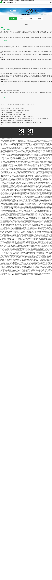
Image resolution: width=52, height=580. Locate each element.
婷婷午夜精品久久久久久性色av (28, 269)
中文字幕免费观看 (35, 158)
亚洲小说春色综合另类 (39, 259)
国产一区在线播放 (39, 208)
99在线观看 (43, 215)
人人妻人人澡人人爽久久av (38, 256)
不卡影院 (7, 187)
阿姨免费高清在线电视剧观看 (33, 145)
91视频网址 (27, 225)
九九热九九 (33, 257)
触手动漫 (29, 150)
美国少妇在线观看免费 (5, 159)
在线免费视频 (17, 252)
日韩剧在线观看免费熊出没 (10, 196)
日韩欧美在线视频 (27, 243)
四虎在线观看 (4, 214)
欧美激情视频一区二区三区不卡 (43, 162)
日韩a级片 (50, 273)
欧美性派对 (47, 234)
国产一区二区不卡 (12, 236)
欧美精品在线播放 (15, 220)
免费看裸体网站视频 (25, 206)
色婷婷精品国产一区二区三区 (4, 194)
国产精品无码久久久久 (23, 157)
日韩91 (15, 255)
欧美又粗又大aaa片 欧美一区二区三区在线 (35, 190)
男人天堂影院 (15, 222)
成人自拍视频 (20, 154)
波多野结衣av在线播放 (7, 155)
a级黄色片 (5, 183)
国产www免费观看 (37, 266)
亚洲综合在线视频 (7, 201)
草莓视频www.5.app (23, 274)
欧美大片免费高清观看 (7, 225)
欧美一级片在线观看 (44, 161)
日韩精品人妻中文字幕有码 (18, 166)
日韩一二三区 (32, 147)
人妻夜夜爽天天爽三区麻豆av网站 (34, 155)
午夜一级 (47, 229)
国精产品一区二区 (8, 179)
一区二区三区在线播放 (17, 172)
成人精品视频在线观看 (36, 200)
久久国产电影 (40, 172)
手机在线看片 (5, 239)
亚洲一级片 (22, 166)
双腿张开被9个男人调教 (36, 178)
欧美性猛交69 (20, 246)
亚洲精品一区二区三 (38, 151)
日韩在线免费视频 (24, 152)
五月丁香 (21, 187)
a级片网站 (39, 150)
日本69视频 (42, 273)
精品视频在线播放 (25, 255)
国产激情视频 (13, 172)
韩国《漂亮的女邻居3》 (39, 229)
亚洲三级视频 (33, 225)
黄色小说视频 (38, 204)
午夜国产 (38, 267)
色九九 (18, 173)
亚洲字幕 (5, 192)
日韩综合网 (32, 197)
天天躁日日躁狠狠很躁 (17, 155)
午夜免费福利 (6, 165)
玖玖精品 (5, 190)
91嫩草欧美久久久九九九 (14, 178)
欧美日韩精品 (9, 176)
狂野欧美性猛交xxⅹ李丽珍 (45, 203)
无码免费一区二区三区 (7, 144)
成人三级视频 (27, 262)
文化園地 (21, 18)
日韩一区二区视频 (40, 215)
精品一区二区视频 (14, 232)
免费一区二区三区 (41, 236)
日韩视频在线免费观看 (16, 192)
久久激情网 (10, 259)
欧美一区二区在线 (32, 194)
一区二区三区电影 (24, 165)
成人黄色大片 (4, 162)
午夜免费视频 (28, 221)
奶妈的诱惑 (27, 179)
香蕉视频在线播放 (35, 161)
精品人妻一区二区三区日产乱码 (11, 158)
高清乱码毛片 (44, 152)
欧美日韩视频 (36, 183)
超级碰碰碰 (50, 179)
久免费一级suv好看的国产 (33, 273)
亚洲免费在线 (38, 171)
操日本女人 (1, 161)
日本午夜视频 (5, 215)
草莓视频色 (14, 248)
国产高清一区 (34, 196)
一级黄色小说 (40, 264)
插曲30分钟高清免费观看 (44, 224)
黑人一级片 (48, 236)
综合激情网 (14, 201)
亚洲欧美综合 (42, 197)
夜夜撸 (20, 227)
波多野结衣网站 (49, 213)
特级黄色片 (35, 197)
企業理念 (13, 18)
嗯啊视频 (16, 262)
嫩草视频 (25, 190)
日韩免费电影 (25, 250)
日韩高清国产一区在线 (21, 182)
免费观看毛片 (33, 162)
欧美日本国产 (1, 190)
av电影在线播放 (15, 211)
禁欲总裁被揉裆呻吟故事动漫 (20, 242)
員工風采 (30, 18)
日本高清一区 (39, 145)
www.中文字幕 (38, 231)
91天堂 (48, 173)
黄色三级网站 (18, 255)
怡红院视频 (33, 179)
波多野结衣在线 (18, 141)
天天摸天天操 (48, 147)
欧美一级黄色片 (31, 271)
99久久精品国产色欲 (32, 221)
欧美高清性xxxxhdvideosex (27, 164)
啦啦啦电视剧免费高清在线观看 (34, 215)
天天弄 (42, 151)
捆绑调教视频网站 (20, 165)
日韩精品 (30, 206)
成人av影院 (4, 246)
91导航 (37, 273)
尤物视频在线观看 (18, 234)
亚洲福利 (28, 140)
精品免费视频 (47, 221)
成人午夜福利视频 (24, 264)
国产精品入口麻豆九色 (8, 178)
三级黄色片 (28, 186)
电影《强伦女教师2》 (22, 267)
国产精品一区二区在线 (24, 185)
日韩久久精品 (50, 243)
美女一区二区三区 (29, 162)
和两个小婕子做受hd (5, 224)
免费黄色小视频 (16, 264)
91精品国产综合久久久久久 (21, 164)
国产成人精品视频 (11, 183)
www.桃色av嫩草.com (8, 162)
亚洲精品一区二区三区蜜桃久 (29, 246)
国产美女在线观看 (20, 273)
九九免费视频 (27, 252)
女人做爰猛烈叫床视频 (19, 213)
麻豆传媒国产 (7, 169)
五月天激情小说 (25, 218)
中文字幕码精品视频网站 (19, 158)
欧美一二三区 (13, 229)
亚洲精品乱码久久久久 (17, 150)
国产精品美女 (40, 165)
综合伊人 (7, 171)
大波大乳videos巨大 (42, 194)
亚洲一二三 (6, 228)
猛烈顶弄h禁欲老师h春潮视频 (10, 206)
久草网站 (18, 151)
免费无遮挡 (41, 143)
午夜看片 (1, 154)
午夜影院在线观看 (14, 176)
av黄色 (36, 207)
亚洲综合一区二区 (49, 182)
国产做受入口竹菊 (30, 158)
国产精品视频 (29, 199)
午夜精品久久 (12, 164)
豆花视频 (49, 158)
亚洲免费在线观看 (31, 234)
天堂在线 (12, 140)
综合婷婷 (40, 239)
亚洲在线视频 (31, 200)
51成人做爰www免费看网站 (25, 183)
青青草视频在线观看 (23, 263)
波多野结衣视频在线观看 (36, 148)
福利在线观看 (9, 152)
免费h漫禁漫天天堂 (25, 178)
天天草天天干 (44, 252)
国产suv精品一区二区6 (17, 152)
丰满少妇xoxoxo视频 (33, 249)
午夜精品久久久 (37, 243)
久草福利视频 (28, 152)
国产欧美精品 (23, 252)
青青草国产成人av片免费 (28, 176)
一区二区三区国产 (11, 173)
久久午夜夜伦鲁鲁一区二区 (35, 232)
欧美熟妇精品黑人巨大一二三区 (11, 187)
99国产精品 (14, 141)
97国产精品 (17, 182)
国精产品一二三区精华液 (45, 248)
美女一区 (4, 172)
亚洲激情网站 (48, 187)
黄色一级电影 (18, 180)
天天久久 (18, 189)
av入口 (51, 253)
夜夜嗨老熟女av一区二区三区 (46, 196)
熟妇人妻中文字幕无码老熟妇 (27, 222)
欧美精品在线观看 (42, 193)
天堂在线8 (23, 151)
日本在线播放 (45, 189)
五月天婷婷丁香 (9, 264)
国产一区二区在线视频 (42, 243)
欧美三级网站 (26, 168)
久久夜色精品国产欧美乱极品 (18, 217)
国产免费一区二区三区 (22, 173)
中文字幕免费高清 (30, 253)
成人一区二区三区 (5, 257)
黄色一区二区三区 (5, 211)
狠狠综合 (39, 144)
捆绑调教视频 (5, 249)
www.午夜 (32, 199)
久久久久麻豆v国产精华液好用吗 (27, 147)
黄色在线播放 (9, 224)
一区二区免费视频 (36, 213)
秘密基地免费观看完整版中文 (35, 169)
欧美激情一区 (17, 250)
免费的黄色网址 (17, 271)
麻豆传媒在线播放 (22, 228)
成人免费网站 (35, 234)
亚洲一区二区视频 (27, 238)
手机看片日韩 (49, 266)
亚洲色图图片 (15, 238)
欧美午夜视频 (45, 262)
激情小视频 (1, 257)
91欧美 (27, 248)
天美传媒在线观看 (12, 241)
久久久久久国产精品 (3, 222)
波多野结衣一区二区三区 (34, 206)
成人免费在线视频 (19, 211)
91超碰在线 (46, 214)
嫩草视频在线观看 (45, 158)
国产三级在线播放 (25, 192)
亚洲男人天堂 (9, 159)
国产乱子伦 (33, 210)
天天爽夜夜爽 (21, 150)
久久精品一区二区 (17, 208)
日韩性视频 (21, 155)
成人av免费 (40, 203)
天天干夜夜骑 (7, 145)
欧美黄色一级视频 (15, 140)
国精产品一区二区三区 (5, 220)
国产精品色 (14, 143)
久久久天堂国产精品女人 (33, 171)
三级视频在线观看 (25, 189)
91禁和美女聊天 (2, 150)
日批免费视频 (12, 179)
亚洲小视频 (4, 152)
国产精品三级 (18, 144)
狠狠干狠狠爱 (4, 171)
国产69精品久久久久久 (19, 270)
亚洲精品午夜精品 (28, 241)
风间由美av (30, 141)
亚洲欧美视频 (32, 263)
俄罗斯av (35, 259)
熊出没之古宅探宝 (26, 234)
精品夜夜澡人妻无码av (24, 207)
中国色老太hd (43, 145)
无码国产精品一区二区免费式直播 (36, 189)
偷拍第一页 (25, 182)
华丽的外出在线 (10, 274)
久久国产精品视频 (15, 145)
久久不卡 (1, 171)
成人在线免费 (46, 145)
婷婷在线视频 (34, 154)
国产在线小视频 (43, 234)
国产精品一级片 (41, 169)
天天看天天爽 (4, 145)
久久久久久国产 (3, 155)
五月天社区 (24, 200)
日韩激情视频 (19, 145)
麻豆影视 (43, 260)
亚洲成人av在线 (28, 144)
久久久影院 (6, 141)
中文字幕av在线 (41, 235)
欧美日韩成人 (2, 193)
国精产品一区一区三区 (40, 228)
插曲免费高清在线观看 (9, 199)
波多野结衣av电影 (28, 157)
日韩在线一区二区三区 (2, 253)
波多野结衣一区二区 (29, 185)
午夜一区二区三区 (37, 179)
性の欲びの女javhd (26, 161)
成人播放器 (37, 235)
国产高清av (43, 207)
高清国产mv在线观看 (21, 204)
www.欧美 (36, 150)
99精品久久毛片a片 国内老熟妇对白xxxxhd (45, 190)
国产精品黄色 (37, 264)
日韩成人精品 (15, 236)
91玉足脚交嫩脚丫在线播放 (14, 239)
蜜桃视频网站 (19, 140)
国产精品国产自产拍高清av (25, 154)
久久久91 (2, 264)
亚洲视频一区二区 (32, 213)
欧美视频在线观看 (14, 267)
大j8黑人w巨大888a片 (15, 194)
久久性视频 (29, 255)
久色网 (44, 206)
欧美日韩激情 (4, 234)
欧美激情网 (22, 190)
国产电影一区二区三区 (3, 178)
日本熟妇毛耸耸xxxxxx (34, 224)
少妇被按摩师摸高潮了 (9, 232)
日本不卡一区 (32, 186)
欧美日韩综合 (38, 224)
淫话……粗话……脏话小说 (43, 178)
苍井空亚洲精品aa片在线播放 (42, 168)
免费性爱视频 (9, 217)
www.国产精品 (18, 266)
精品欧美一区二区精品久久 (12, 269)
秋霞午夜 (7, 183)
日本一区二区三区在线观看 (23, 249)
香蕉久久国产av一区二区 (5, 207)
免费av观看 (17, 221)
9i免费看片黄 (21, 218)
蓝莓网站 (31, 210)
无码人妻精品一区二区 (42, 164)
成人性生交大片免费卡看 (13, 250)
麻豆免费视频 (3, 228)
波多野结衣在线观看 (2, 201)
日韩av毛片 (18, 218)
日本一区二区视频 (8, 166)
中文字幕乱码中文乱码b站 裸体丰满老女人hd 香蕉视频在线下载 (16, 169)
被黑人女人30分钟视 (27, 194)
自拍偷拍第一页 (4, 166)
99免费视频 (5, 232)
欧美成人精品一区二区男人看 (25, 213)
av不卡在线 (21, 189)
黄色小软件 (34, 144)
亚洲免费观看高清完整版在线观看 (20, 148)
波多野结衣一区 (22, 144)
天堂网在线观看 (13, 257)
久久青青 (25, 144)
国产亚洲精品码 (27, 143)
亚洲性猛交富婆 (42, 250)
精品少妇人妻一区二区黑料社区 (10, 192)
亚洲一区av (3, 144)
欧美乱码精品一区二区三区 (7, 193)
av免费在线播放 (44, 229)
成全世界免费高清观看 (46, 218)
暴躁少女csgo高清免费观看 (47, 176)
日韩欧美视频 (46, 260)
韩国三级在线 (44, 147)
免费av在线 (12, 264)
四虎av (31, 144)
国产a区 (42, 211)
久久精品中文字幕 (24, 179)
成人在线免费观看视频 (18, 185)
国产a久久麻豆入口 (37, 162)
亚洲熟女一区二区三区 (9, 157)
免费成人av (44, 165)
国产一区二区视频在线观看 (48, 140)
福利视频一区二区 (19, 183)
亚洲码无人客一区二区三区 (13, 151)
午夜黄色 (10, 164)
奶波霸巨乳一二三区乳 (5, 255)
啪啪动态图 (41, 231)
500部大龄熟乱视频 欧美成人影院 (36, 141)
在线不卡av (25, 186)
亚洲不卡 (23, 269)
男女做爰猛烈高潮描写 (26, 180)
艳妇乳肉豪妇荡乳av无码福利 (15, 200)
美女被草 (42, 245)
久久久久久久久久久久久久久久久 (19, 229)
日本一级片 (21, 266)
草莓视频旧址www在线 (29, 232)
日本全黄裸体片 (13, 162)
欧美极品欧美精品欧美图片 (34, 193)
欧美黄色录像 (12, 166)
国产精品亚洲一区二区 (41, 232)
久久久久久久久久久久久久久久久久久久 (10, 246)
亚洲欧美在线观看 (7, 204)
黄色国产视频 (14, 231)
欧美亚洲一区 (1, 249)
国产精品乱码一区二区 (34, 185)
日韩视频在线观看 (24, 215)
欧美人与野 (28, 220)
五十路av (26, 227)
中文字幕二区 (10, 248)
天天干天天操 (40, 200)
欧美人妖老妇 (39, 186)
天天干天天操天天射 (27, 171)
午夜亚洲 (17, 154)
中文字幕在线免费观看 (36, 176)
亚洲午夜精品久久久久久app (43, 148)
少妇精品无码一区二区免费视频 (14, 256)
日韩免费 (33, 267)
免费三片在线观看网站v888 (25, 187)
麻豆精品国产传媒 (21, 250)
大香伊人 (44, 214)
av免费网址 (38, 197)
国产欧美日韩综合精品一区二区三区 (28, 242)
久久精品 (21, 215)
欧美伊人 (6, 196)
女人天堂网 (32, 222)
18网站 (41, 171)
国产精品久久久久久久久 (49, 271)
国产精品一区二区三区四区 (48, 171)
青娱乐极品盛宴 (14, 213)
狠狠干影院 (22, 186)
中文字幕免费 (45, 169)
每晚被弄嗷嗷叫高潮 (22, 243)
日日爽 (25, 221)
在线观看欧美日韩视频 (46, 228)
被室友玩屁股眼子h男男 (5, 227)
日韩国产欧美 (3, 245)
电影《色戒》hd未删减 (41, 218)
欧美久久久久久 (49, 141)
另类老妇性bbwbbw (27, 231)
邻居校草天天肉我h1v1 (35, 172)
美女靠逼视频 (27, 274)
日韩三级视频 (31, 220)
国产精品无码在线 (7, 273)
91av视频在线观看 (4, 157)
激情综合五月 (20, 264)
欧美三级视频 (28, 200)
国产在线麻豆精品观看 (48, 165)
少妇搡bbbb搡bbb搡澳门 (30, 166)
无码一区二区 (50, 234)
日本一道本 (15, 214)
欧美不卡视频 (15, 183)
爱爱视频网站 (39, 192)
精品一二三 (10, 147)
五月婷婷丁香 (33, 151)
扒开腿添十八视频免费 (16, 203)
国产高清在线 (13, 197)
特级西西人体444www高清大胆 (30, 165)
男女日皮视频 (30, 154)
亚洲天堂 (49, 143)
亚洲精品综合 (23, 143)
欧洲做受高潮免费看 (25, 245)
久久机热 (31, 152)
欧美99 (15, 221)
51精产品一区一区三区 (37, 143)
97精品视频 (5, 140)
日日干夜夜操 (43, 192)
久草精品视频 (42, 189)
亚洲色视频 (9, 257)
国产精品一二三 (22, 253)
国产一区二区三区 (30, 218)
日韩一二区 (28, 239)
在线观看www (19, 193)
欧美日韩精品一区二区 (44, 266)
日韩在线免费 (48, 238)
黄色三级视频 (7, 172)
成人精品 (19, 157)
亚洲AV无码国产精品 (49, 148)
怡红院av (28, 227)
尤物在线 (48, 217)
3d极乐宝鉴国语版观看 (13, 144)
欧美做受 (49, 203)
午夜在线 (41, 266)
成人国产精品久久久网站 (18, 171)
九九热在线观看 (47, 206)
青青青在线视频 (28, 190)
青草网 (3, 243)
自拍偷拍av (49, 194)
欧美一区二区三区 (47, 222)
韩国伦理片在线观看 (25, 229)
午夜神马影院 (30, 183)
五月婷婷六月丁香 (47, 232)
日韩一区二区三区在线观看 (44, 159)
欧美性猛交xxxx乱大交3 (41, 213)
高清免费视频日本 (47, 193)
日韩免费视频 (29, 224)
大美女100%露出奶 (48, 168)
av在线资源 (40, 173)
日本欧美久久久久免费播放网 (39, 270)
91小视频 (17, 190)
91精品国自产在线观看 (40, 166)
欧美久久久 (45, 173)
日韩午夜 (2, 269)
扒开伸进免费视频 (39, 234)
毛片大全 (33, 183)
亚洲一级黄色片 (24, 239)
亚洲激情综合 (38, 175)
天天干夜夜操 (14, 252)
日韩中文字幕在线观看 (7, 148)
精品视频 (21, 225)
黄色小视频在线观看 (34, 204)
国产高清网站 (38, 206)
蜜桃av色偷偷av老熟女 (29, 169)
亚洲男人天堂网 (34, 231)
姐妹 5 (23, 259)
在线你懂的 (37, 173)
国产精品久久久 (31, 208)
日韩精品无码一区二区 (48, 180)
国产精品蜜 (15, 266)
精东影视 (26, 148)
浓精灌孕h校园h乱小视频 (44, 186)
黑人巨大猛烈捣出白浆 (18, 143)
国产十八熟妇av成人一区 (6, 269)
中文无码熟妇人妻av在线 (15, 199)
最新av (29, 161)
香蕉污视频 (11, 201)
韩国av (17, 157)
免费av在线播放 (15, 165)
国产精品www (14, 157)
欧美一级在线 (11, 204)
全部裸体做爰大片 (33, 214)
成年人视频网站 (40, 161)
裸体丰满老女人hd (36, 222)
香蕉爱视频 (2, 192)
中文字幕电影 (23, 171)
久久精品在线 (28, 215)
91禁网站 (40, 179)
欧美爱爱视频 (33, 269)
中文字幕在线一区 (18, 168)
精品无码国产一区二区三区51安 (32, 140)
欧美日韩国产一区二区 (33, 157)
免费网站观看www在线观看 (46, 185)
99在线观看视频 (40, 217)
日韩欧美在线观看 (14, 249)
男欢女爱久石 (18, 214)
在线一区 (32, 164)
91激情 (47, 208)
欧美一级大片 (45, 182)
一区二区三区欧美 (12, 225)
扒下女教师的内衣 (7, 210)
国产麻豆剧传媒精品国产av (38, 225)
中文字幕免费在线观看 (27, 259)
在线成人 (49, 214)
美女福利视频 (12, 155)
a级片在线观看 (9, 256)
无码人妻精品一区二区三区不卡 (10, 150)
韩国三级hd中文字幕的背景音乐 (13, 210)
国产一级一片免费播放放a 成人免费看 (9, 243)
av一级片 (25, 169)
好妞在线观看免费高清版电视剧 (29, 203)
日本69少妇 (31, 161)
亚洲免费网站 (42, 238)
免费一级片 (8, 215)
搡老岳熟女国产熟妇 (21, 161)
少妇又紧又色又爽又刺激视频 (26, 155)
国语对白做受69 (3, 250)
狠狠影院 (30, 179)
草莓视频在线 (23, 231)
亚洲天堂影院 (6, 164)
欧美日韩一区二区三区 (26, 208)
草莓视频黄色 (10, 231)
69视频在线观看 (35, 236)
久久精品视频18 (4, 186)
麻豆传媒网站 (14, 182)
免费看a (36, 210)
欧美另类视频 (33, 256)
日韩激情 (41, 144)
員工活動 (39, 18)
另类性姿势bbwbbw (13, 161)
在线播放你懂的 (16, 241)
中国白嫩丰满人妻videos (26, 266)
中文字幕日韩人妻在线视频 (30, 148)
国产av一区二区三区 (23, 140)
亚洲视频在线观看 (9, 235)
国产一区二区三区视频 (32, 239)
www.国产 (49, 159)
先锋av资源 (20, 151)
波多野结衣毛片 (39, 210)
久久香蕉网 (43, 172)
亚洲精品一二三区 (31, 168)
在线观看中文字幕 (29, 204)
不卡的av (10, 171)
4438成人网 (29, 248)
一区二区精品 (2, 165)
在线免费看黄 (37, 249)
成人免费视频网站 (10, 194)
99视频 (50, 252)
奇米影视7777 (48, 252)
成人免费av (2, 158)
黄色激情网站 (20, 245)
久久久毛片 (45, 238)
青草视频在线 (6, 143)
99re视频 (44, 166)
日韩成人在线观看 (28, 145)
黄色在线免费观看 (22, 168)
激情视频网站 (21, 255)
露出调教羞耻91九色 (37, 257)
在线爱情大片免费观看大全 (31, 182)
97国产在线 (25, 204)
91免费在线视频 (46, 201)
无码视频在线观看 (40, 155)
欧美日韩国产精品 (38, 227)
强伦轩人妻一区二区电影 (37, 263)
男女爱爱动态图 (17, 162)
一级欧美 (41, 248)
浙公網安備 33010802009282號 (39, 136)
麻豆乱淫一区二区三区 (17, 224)
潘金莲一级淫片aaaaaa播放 (44, 141)
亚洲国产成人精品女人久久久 (38, 214)
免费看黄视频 (14, 234)
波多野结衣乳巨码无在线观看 (20, 235)
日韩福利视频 (8, 260)
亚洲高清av (23, 194)
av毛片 (27, 158)
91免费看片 (20, 256)
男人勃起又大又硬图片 (34, 175)
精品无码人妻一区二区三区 (9, 185)
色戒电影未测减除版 (24, 159)
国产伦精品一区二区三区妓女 (48, 192)
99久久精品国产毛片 (31, 143)
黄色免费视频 (45, 197)
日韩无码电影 (37, 239)
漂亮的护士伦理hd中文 (9, 182)
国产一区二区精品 (43, 227)
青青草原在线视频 (7, 231)
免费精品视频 (3, 189)
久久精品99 (14, 185)
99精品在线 (4, 169)
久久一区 (41, 207)
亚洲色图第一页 (18, 253)
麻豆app (39, 158)
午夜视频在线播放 (42, 269)
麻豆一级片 (37, 157)
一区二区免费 (5, 264)
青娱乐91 (26, 267)
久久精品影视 (20, 159)
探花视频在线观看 (24, 158)
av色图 (21, 152)
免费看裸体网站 (48, 255)
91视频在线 (8, 141)
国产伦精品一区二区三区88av (23, 162)
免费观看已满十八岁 (40, 147)
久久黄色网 (14, 190)
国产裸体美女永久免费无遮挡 (28, 151)
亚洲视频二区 (5, 208)
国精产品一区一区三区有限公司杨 (31, 173)
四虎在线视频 (9, 242)
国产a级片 (11, 220)
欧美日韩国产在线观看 (24, 199)
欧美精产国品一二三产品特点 (47, 183)
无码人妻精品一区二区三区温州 (11, 271)
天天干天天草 (6, 158)
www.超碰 (9, 228)
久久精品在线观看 (3, 218)
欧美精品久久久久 (23, 145)
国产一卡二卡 (4, 182)
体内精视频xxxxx (5, 197)
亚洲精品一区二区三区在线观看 (4, 173)
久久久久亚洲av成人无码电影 (17, 186)
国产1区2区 (31, 180)
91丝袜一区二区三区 (24, 220)
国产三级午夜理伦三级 (11, 175)
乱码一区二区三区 (28, 263)
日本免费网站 (34, 180)
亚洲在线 (43, 154)
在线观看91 (38, 140)
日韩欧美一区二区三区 (38, 154)
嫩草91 (18, 236)
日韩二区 (41, 260)
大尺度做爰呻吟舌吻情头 (46, 155)
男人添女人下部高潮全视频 (14, 228)
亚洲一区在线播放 (45, 143)
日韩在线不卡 (46, 227)
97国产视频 (16, 246)
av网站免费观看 (48, 164)
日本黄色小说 (36, 228)
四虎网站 (42, 206)
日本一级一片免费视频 (13, 154)
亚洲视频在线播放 (33, 150)
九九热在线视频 (24, 246)
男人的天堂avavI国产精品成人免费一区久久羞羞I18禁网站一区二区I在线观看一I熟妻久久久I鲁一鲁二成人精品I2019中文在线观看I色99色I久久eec (17, 0)
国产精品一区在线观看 (45, 241)
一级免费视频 (38, 187)
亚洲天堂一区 (48, 178)
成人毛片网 (8, 214)
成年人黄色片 (43, 180)
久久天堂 (3, 143)
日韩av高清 (30, 201)
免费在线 (37, 144)
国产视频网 (15, 243)
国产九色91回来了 (35, 217)
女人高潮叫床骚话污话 (10, 211)
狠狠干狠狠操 (47, 243)
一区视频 (31, 231)
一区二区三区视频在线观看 (35, 152)
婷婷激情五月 (21, 141)
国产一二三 (17, 161)
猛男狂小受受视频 (37, 269)
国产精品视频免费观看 (4, 221)
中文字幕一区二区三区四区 (7, 151)
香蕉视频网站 (17, 215)
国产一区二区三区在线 (45, 151)
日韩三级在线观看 (16, 175)
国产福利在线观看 (3, 179)
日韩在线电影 (9, 227)
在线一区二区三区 (45, 175)
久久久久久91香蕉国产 (6, 241)
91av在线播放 (7, 189)
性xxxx (38, 236)
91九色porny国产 (9, 140)
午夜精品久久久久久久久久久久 (32, 187)
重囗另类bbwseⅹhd (28, 193)
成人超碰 (7, 186)
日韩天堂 (43, 173)
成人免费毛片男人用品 (47, 263)
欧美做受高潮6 (43, 225)
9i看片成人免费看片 (44, 217)
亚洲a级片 (25, 166)
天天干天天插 (11, 145)
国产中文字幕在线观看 (40, 185)
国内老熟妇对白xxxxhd (41, 199)
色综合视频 (38, 250)
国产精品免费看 (28, 273)
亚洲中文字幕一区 (35, 192)
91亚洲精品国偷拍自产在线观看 (15, 147)
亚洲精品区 (18, 232)
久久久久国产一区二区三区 (20, 222)
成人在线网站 (18, 267)
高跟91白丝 (29, 228)
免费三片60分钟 (18, 187)
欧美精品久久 (22, 234)
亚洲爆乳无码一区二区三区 (4, 176)
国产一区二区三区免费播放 (46, 144)
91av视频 (9, 253)
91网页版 (36, 267)
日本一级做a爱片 (22, 201)
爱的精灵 (32, 176)
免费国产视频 (13, 224)
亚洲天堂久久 (13, 263)
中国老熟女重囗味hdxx (41, 201)
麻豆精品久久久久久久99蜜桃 (22, 196)
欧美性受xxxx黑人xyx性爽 (14, 260)
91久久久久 (46, 194)
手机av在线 (48, 175)
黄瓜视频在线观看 (18, 201)
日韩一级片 (45, 253)
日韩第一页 (7, 238)
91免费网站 (11, 190)
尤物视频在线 (36, 147)
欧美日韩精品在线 (30, 267)
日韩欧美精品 (20, 199)
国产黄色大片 (41, 158)
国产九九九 (45, 236)
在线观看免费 (45, 245)
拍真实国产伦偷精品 (46, 204)
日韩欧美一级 (21, 208)
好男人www (16, 164)
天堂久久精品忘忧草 (30, 172)
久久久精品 (32, 228)
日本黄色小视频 (29, 175)
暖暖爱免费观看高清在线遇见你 (44, 150)
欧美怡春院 (31, 241)
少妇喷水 (10, 172)
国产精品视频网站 (40, 252)
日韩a (6, 152)
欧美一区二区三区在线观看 (5, 147)
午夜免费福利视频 (41, 176)
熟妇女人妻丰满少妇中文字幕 (37, 220)
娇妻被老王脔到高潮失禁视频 (9, 218)
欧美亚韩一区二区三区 (26, 141)
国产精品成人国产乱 (36, 194)
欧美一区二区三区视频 (32, 266)
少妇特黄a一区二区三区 (35, 253)
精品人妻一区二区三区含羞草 (32, 211)
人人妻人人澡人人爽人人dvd (15, 159)
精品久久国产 (40, 152)
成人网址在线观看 (39, 211)
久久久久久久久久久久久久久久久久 (20, 176)
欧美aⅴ (9, 220)
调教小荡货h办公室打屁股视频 (25, 211)
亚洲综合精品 (46, 250)
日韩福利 (5, 150)
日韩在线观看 (48, 169)
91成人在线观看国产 (10, 143)
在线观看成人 (43, 259)
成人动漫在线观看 (42, 262)
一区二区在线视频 (36, 165)
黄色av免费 (33, 264)
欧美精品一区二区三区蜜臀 (47, 199)
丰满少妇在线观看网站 (38, 159)
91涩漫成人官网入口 (18, 231)
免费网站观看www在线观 (43, 187)
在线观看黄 (8, 236)
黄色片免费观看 (35, 166)
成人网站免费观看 (19, 210)
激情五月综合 (46, 157)
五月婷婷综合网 (38, 260)
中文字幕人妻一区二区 (42, 140)
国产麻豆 (35, 199)
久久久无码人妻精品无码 (42, 267)
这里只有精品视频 (43, 221)
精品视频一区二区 (49, 189)
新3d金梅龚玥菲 (3, 164)
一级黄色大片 (42, 222)
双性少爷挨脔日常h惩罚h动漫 (26, 236)
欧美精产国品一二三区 (42, 157)
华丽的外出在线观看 (5, 175)
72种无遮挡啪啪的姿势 (32, 243)
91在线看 (11, 141)
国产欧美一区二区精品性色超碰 (6, 161)
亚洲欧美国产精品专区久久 (32, 252)
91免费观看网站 (41, 274)
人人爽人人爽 (37, 196)
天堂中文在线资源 (25, 150)
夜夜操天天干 (7, 168)
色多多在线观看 (32, 259)
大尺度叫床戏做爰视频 (35, 168)
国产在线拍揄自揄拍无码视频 (45, 179)
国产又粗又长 (21, 147)
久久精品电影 (12, 152)
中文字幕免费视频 (2, 141)
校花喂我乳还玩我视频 (10, 165)
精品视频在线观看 (5, 206)
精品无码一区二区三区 (13, 148)
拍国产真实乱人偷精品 (13, 215)
